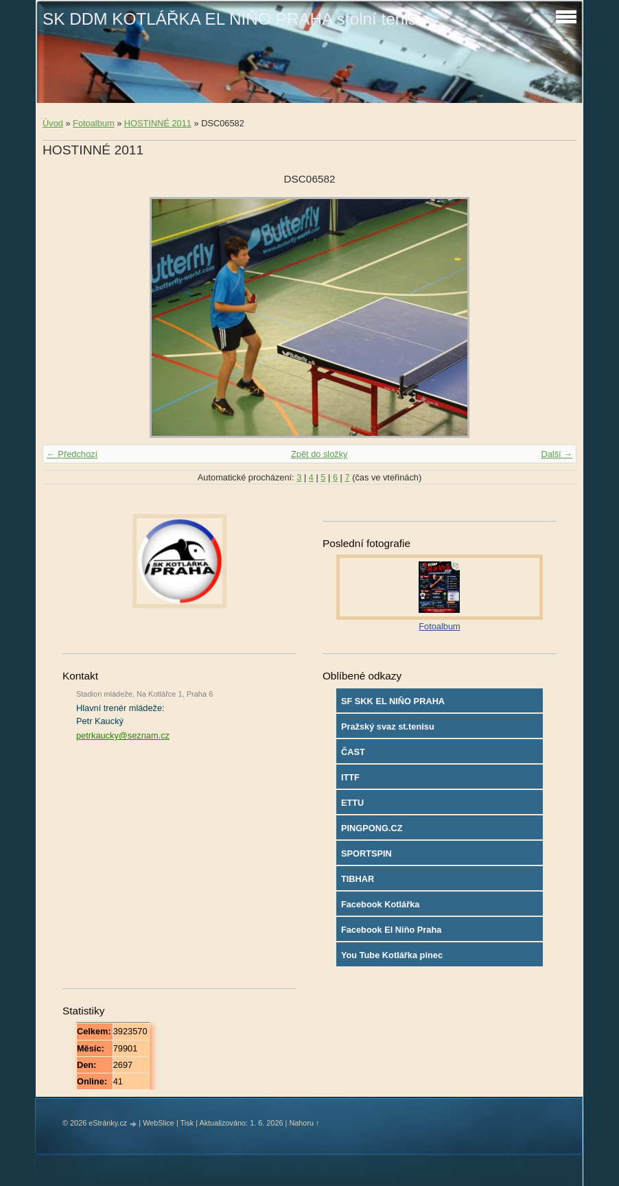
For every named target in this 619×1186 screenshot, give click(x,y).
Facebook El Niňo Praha (391, 930)
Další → (556, 454)
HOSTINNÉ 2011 (157, 123)
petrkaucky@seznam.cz (123, 735)
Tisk (187, 1123)
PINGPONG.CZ (372, 828)
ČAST (353, 752)
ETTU (352, 803)
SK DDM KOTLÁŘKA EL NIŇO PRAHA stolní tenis (230, 19)
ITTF (350, 777)
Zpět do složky (319, 454)
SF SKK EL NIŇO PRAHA (393, 701)
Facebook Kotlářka (380, 904)
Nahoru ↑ (304, 1123)
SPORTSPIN (366, 853)
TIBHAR (357, 879)
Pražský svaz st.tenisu (387, 726)
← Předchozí (72, 454)
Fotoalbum (93, 123)
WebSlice (158, 1123)
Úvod (53, 123)
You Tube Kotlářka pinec (392, 955)
